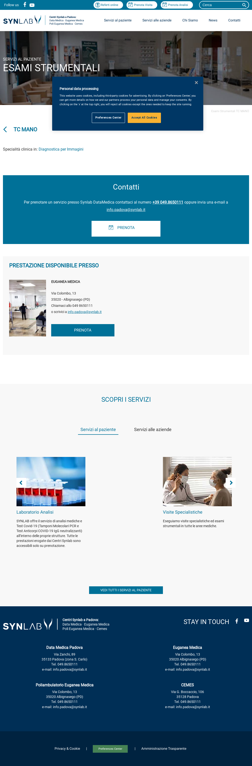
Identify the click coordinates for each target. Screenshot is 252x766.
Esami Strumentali (223, 111)
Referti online (109, 5)
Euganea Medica (187, 647)
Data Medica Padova (64, 647)
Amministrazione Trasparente (163, 749)
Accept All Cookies (144, 117)
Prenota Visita (143, 5)
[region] (127, 104)
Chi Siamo (190, 20)
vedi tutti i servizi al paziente (126, 590)
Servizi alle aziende (157, 20)
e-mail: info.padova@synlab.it (64, 670)
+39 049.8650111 (167, 202)
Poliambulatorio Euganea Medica (65, 685)
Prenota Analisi (178, 5)
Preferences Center (110, 748)
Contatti (234, 20)
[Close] (196, 82)
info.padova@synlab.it (126, 209)
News (213, 20)
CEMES (187, 685)
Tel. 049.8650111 (64, 664)
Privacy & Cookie (67, 749)
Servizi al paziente (118, 20)
